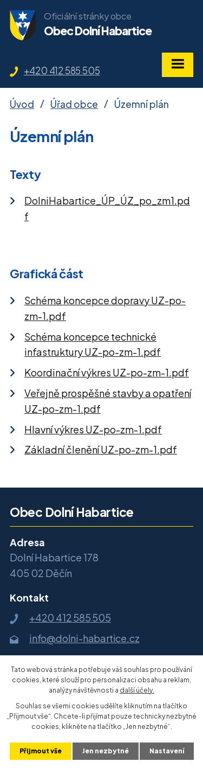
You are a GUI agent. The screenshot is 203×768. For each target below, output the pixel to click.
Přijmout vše (40, 751)
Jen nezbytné (105, 751)
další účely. (137, 690)
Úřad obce (74, 104)
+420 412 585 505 (62, 70)
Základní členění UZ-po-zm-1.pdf (100, 449)
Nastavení (166, 751)
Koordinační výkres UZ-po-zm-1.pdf (106, 372)
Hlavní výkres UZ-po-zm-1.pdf (93, 429)
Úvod (22, 104)
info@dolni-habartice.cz (84, 638)
